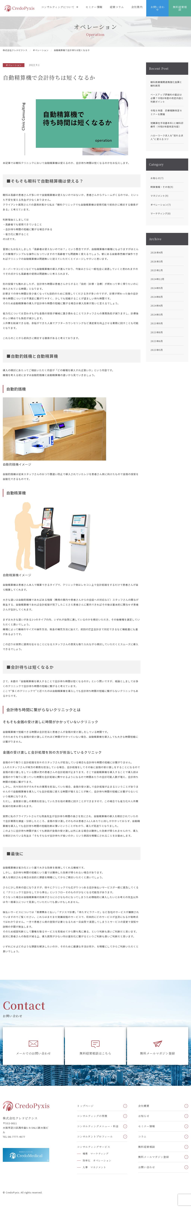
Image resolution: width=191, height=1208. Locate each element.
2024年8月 (157, 296)
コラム (142, 1136)
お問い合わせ (158, 8)
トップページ (85, 1106)
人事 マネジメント (94, 1167)
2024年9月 (157, 288)
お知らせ (157, 178)
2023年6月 (157, 341)
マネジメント (159, 195)
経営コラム (117, 7)
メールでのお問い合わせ (33, 1053)
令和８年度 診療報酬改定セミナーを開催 (166, 112)
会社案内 (137, 7)
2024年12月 (157, 279)
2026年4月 (157, 252)
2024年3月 (157, 314)
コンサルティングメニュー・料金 (98, 1126)
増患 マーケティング (96, 1153)
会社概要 (143, 1106)
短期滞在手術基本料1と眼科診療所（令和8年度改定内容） (167, 124)
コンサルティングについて (57, 7)
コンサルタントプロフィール (95, 1136)
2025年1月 (157, 270)
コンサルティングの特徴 (92, 1116)
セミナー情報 (94, 7)
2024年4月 (157, 305)
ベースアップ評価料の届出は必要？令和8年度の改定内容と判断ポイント (167, 98)
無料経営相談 (180, 8)
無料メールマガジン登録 (157, 1053)
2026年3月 (157, 261)
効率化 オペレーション (97, 1160)
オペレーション (161, 204)
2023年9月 (157, 323)
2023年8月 (157, 332)
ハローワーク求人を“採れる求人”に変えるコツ (167, 137)
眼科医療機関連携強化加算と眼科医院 (166, 83)
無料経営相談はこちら (95, 1053)
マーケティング (161, 213)
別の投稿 (8, 284)
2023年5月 (157, 349)
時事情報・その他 (162, 186)
